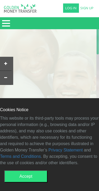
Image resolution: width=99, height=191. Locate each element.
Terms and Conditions (20, 156)
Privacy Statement (66, 150)
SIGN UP (86, 8)
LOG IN (71, 8)
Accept (26, 176)
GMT (20, 9)
